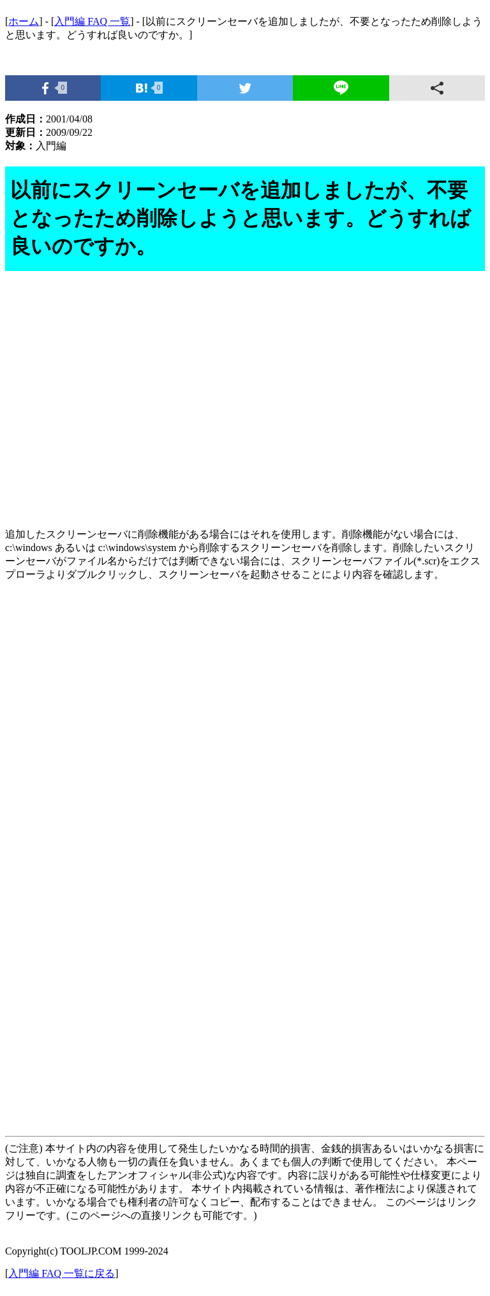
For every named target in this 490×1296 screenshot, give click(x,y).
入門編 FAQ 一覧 (92, 21)
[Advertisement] (245, 407)
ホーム (23, 21)
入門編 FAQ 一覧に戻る (61, 1273)
